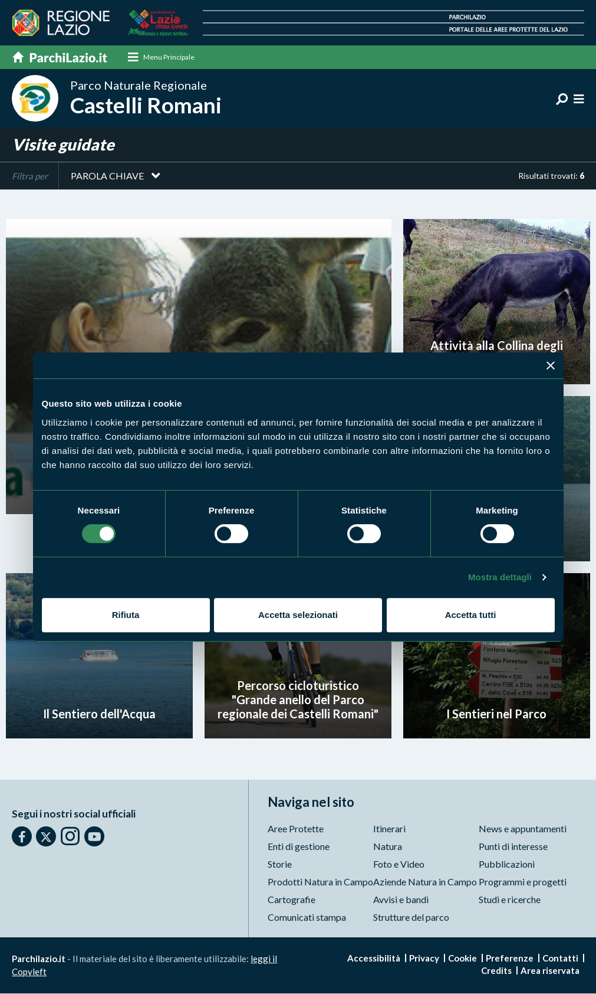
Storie (280, 864)
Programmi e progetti (523, 882)
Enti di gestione (299, 846)
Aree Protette (296, 829)
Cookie (462, 958)
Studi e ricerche (510, 899)
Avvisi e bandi (401, 899)
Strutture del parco (411, 917)
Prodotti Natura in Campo (320, 882)
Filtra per (30, 176)
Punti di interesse (513, 846)
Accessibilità (373, 958)
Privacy (424, 958)
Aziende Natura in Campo (425, 882)
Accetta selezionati (298, 615)
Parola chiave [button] (107, 175)
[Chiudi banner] (550, 365)
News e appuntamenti (523, 829)
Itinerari (389, 829)
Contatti (560, 958)
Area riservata (550, 971)
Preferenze (510, 958)
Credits (496, 971)
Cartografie (291, 899)
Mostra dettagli (500, 577)
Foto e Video (398, 864)
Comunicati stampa (307, 917)
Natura (387, 846)
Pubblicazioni (507, 864)
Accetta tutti (470, 615)
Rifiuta (126, 615)
